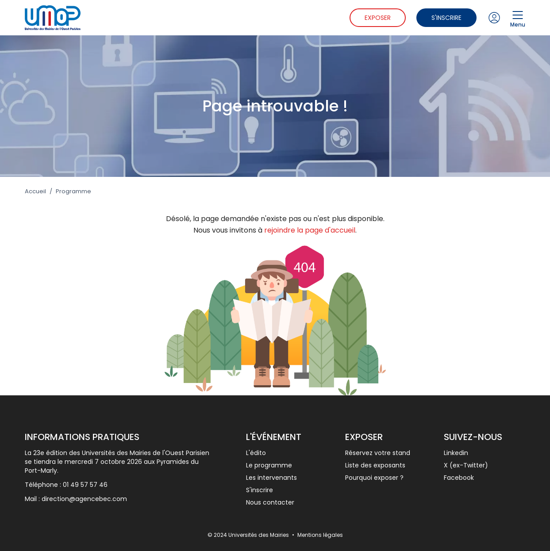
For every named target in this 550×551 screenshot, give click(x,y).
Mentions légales (320, 535)
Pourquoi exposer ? (374, 477)
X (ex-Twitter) (466, 465)
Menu (517, 17)
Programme (73, 191)
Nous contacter (270, 502)
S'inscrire (446, 17)
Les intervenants (271, 477)
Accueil (35, 191)
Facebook (459, 477)
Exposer (378, 17)
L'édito (256, 452)
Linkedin (456, 452)
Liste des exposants (375, 465)
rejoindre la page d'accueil (309, 230)
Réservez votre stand (377, 452)
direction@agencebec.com (84, 498)
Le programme (269, 465)
